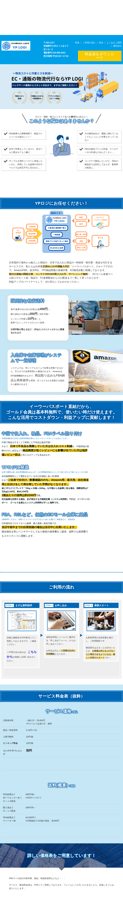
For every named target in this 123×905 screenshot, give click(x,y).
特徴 (77, 42)
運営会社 (117, 46)
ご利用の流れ (89, 42)
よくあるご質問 (114, 42)
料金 (101, 42)
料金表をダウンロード (99, 56)
